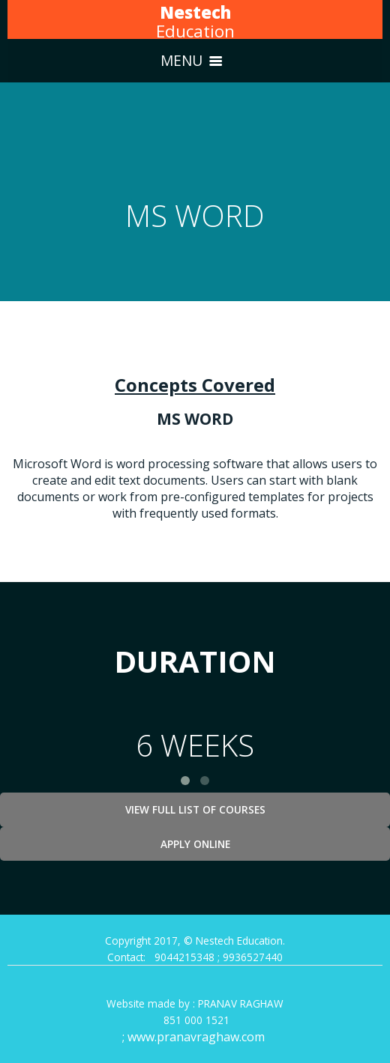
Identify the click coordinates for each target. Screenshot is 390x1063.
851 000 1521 (195, 1020)
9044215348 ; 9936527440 (218, 957)
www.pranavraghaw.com (198, 1037)
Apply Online (195, 844)
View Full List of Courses (195, 809)
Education (195, 22)
